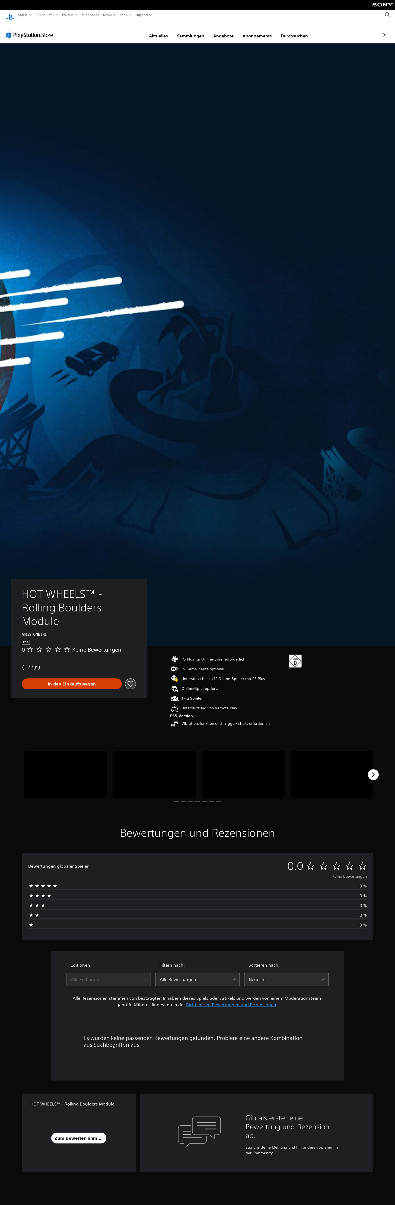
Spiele (23, 15)
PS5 (38, 15)
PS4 (52, 15)
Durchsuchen (262, 30)
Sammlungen (159, 30)
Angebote (192, 30)
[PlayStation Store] (31, 29)
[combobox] (108, 974)
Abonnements (225, 30)
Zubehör (88, 15)
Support (141, 15)
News (107, 15)
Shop (124, 15)
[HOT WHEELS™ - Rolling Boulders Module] (65, 769)
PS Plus (67, 15)
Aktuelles (126, 30)
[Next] (373, 769)
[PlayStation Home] (10, 15)
